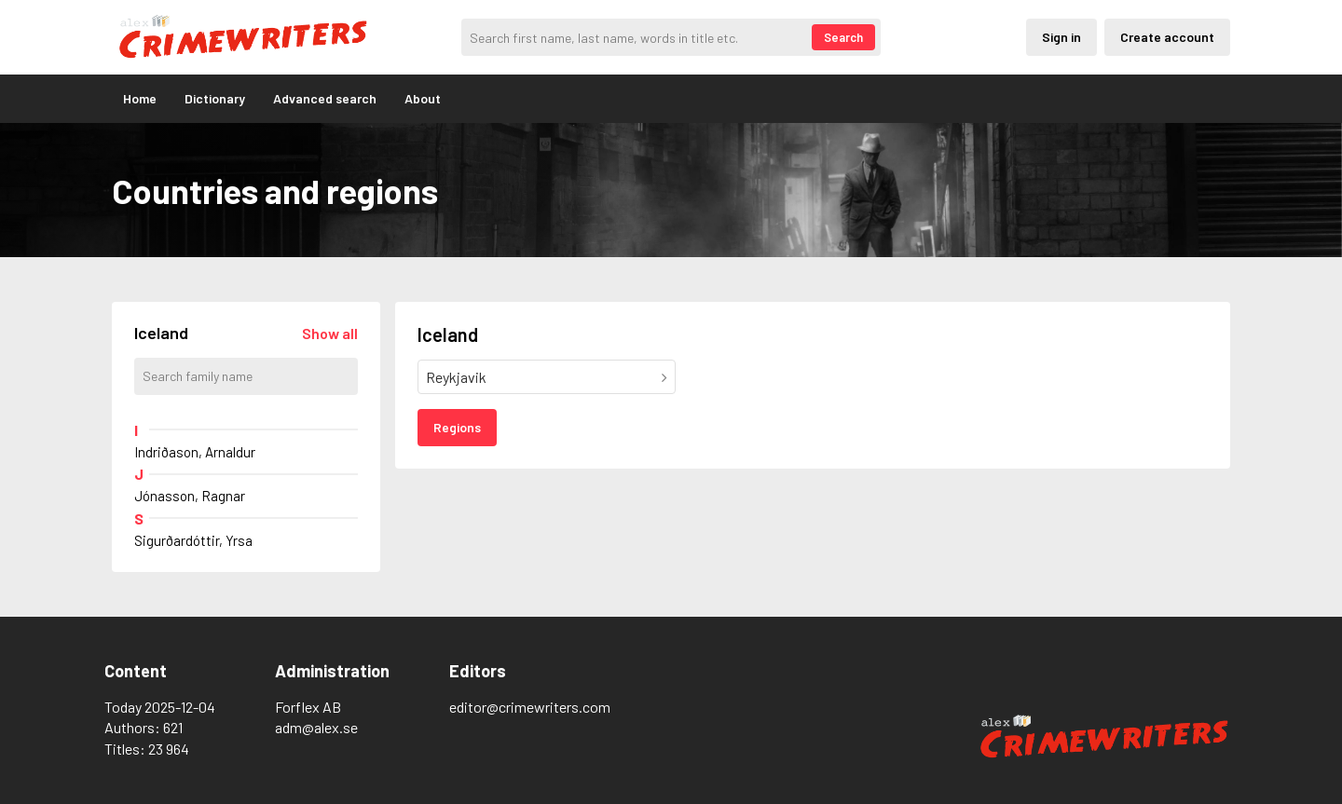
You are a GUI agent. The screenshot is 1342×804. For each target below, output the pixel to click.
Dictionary (215, 98)
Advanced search (325, 98)
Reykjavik (456, 377)
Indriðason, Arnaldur (194, 451)
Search (843, 37)
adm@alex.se (316, 727)
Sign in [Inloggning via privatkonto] (1061, 37)
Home (140, 98)
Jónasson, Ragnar (189, 495)
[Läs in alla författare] (330, 333)
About (422, 98)
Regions (457, 427)
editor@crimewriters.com (529, 706)
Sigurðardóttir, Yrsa (193, 540)
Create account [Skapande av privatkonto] (1167, 37)
